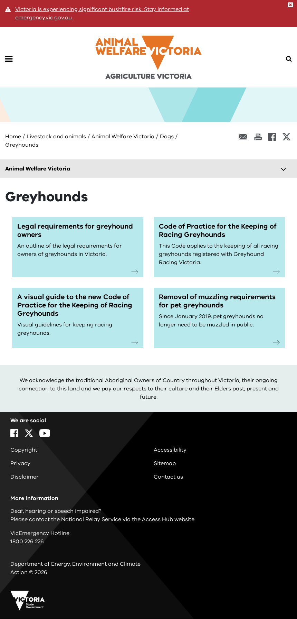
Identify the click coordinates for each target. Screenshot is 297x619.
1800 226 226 (27, 541)
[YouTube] (44, 433)
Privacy (20, 463)
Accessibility (170, 450)
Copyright (23, 450)
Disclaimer (24, 477)
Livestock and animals (56, 136)
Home (13, 136)
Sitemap (165, 463)
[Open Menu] (8, 59)
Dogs (167, 136)
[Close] (290, 5)
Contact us (168, 477)
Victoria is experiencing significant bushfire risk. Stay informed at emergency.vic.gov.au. (102, 13)
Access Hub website (168, 519)
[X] (286, 137)
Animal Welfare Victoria (123, 136)
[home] (148, 52)
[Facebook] (272, 137)
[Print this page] (258, 136)
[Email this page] (243, 136)
